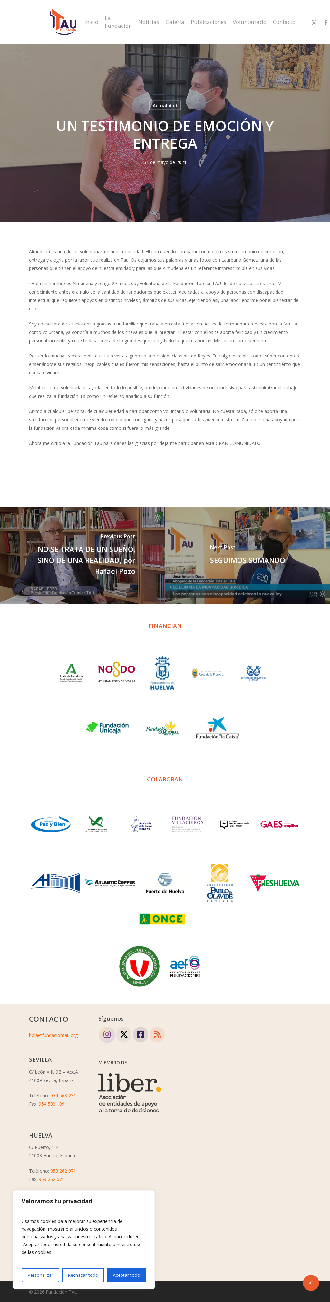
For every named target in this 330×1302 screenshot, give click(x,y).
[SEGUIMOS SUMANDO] (247, 555)
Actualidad (165, 105)
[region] (84, 1239)
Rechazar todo (83, 1275)
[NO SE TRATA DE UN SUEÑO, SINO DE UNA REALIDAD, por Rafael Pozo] (82, 555)
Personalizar (40, 1275)
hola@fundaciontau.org (53, 1035)
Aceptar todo (126, 1275)
